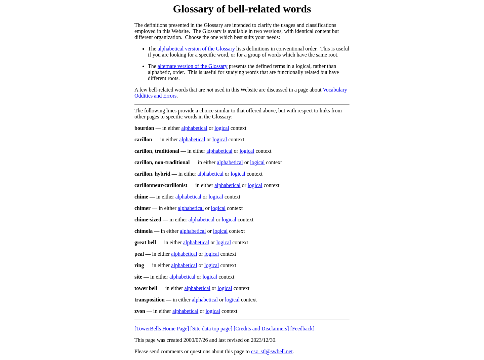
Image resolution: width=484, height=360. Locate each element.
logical (221, 128)
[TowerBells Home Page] (161, 328)
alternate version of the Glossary (193, 66)
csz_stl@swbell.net (272, 351)
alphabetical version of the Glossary (196, 48)
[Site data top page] (211, 328)
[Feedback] (302, 328)
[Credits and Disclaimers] (261, 328)
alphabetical (194, 128)
